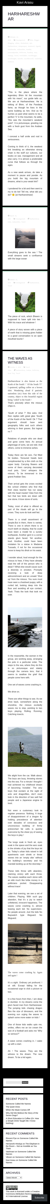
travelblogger (32, 55)
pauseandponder (13, 52)
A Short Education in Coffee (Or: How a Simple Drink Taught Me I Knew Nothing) (22, 1120)
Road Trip (11, 373)
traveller (20, 58)
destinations (24, 43)
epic (30, 43)
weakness (11, 61)
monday (28, 49)
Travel (16, 55)
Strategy (10, 55)
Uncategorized (20, 40)
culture (17, 43)
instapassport (22, 46)
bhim (31, 40)
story (35, 52)
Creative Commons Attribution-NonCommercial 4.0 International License (23, 1193)
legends (38, 46)
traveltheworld (28, 58)
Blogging (11, 43)
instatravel (31, 46)
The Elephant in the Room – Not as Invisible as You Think (22, 1146)
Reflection (22, 52)
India (9, 222)
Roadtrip (30, 52)
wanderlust (38, 58)
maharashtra (21, 49)
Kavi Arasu (25, 2)
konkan (28, 370)
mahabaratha (12, 49)
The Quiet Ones (13, 1107)
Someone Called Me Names (18, 1104)
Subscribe (39, 1198)
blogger (36, 40)
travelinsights (12, 58)
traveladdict (23, 55)
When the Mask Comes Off (18, 1110)
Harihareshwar (12, 46)
